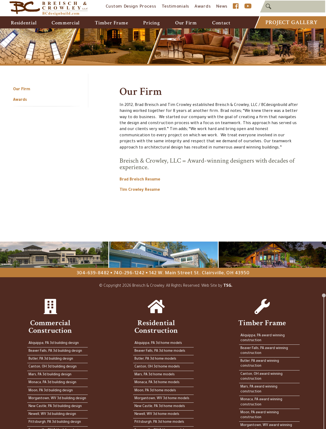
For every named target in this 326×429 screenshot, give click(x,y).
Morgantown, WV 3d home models (161, 399)
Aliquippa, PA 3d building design (54, 343)
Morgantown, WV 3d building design (57, 399)
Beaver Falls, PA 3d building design (55, 351)
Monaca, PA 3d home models (157, 383)
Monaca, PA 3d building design (52, 383)
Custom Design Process (131, 7)
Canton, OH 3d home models (157, 367)
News (221, 7)
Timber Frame (111, 23)
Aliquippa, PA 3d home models (158, 343)
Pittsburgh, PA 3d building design (55, 422)
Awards (203, 7)
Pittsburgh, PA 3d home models (159, 422)
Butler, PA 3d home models (155, 359)
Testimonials (175, 7)
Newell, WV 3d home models (156, 414)
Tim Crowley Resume (140, 190)
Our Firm (186, 23)
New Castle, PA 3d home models (159, 406)
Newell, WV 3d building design (52, 414)
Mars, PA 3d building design (50, 375)
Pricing (151, 23)
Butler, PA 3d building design (51, 359)
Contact (221, 23)
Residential (23, 23)
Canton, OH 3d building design (53, 367)
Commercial (66, 23)
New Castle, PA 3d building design (55, 406)
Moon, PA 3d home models (155, 391)
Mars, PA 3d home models (154, 375)
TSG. (228, 286)
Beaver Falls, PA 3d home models (159, 351)
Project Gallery (291, 22)
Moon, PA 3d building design (51, 391)
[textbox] (292, 6)
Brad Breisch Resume (140, 180)
